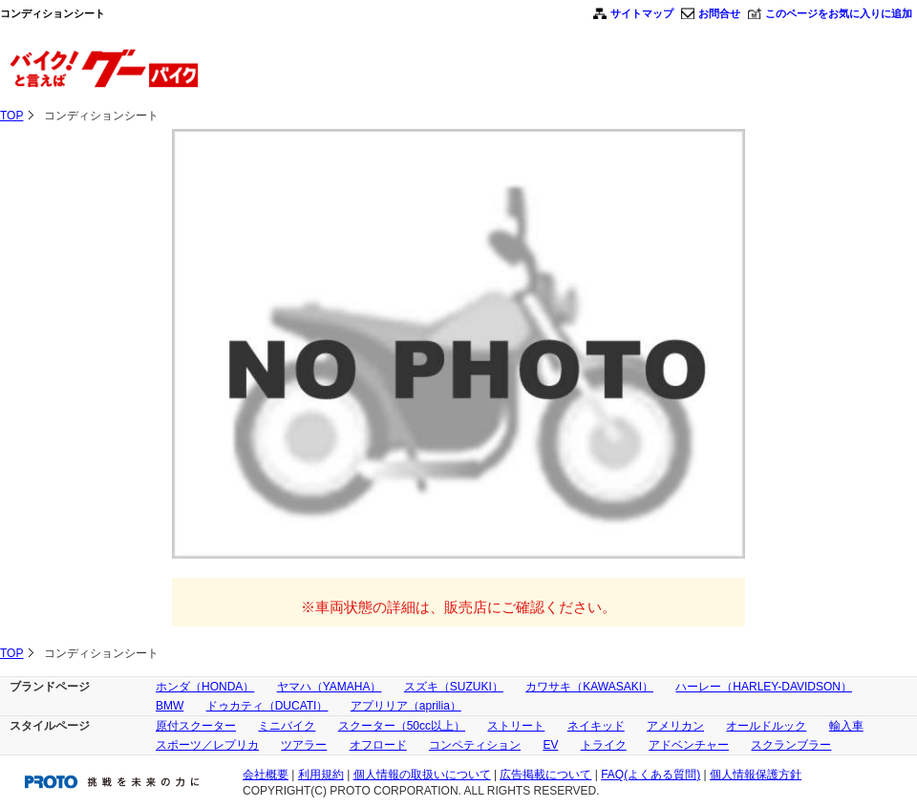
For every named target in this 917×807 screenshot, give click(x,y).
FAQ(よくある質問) (650, 774)
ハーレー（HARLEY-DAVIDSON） (763, 686)
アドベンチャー (689, 745)
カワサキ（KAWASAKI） (589, 686)
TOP (11, 115)
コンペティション (475, 745)
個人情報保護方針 (755, 774)
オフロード (378, 745)
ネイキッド (596, 726)
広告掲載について (545, 774)
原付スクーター (196, 726)
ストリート (515, 726)
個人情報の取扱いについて (422, 774)
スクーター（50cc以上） (401, 726)
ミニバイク (286, 726)
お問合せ (719, 13)
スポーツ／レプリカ (207, 745)
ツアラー (304, 745)
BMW (169, 705)
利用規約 (321, 774)
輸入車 (846, 726)
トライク (604, 745)
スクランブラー (791, 745)
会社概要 (265, 774)
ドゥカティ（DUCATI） (267, 705)
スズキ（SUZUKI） (453, 686)
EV (550, 745)
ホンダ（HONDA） (205, 686)
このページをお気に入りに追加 (838, 13)
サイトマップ (641, 13)
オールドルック (766, 726)
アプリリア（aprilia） (406, 705)
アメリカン (675, 726)
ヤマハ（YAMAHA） (329, 686)
